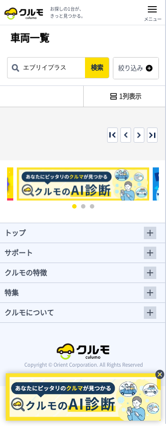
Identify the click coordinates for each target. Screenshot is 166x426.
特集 (11, 292)
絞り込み (130, 68)
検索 (97, 67)
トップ (15, 232)
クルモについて (29, 312)
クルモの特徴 (25, 272)
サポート (18, 252)
